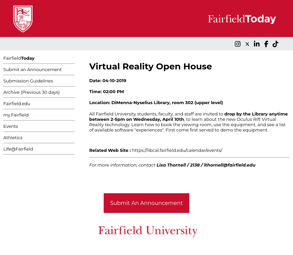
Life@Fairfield (18, 149)
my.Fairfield (16, 114)
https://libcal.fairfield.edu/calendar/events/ (177, 150)
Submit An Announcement (146, 203)
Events (10, 126)
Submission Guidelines (28, 80)
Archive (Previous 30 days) (31, 92)
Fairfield (18, 58)
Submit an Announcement (32, 69)
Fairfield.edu (16, 103)
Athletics (12, 137)
